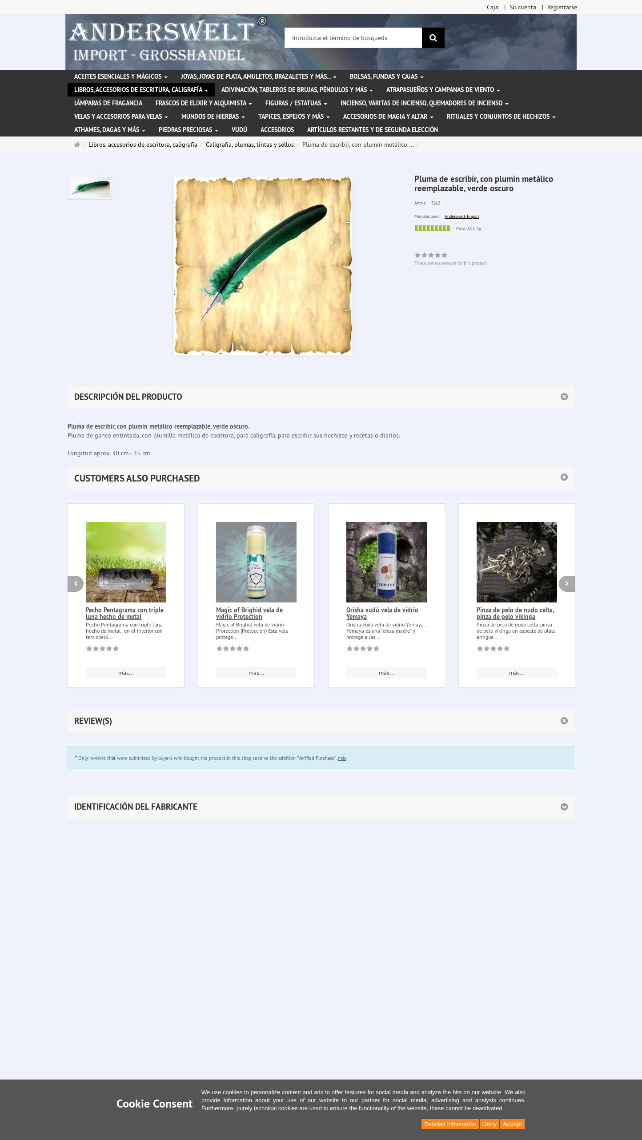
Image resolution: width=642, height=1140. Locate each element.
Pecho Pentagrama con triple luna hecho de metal (125, 613)
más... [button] (126, 673)
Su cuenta (523, 7)
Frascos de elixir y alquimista (204, 103)
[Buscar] (433, 38)
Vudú (239, 130)
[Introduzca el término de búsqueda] (353, 38)
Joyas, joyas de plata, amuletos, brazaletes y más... (259, 76)
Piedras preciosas (188, 130)
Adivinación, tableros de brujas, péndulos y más (297, 90)
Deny (489, 1124)
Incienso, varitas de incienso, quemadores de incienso (425, 103)
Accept (512, 1124)
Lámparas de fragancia (108, 103)
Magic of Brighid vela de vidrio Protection (249, 613)
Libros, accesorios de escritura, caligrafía (141, 90)
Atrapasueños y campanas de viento (443, 90)
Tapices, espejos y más (294, 116)
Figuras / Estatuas (296, 103)
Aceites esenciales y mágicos (121, 76)
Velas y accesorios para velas (121, 116)
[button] (321, 478)
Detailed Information (450, 1124)
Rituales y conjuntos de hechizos (501, 116)
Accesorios (277, 130)
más (342, 758)
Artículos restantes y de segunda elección (372, 130)
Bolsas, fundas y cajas (387, 76)
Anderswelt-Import (462, 216)
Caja (492, 7)
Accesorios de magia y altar (388, 116)
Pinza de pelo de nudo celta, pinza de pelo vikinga (515, 613)
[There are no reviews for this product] (102, 650)
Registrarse (562, 7)
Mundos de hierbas (213, 116)
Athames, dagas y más (109, 130)
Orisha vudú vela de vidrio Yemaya (382, 613)
